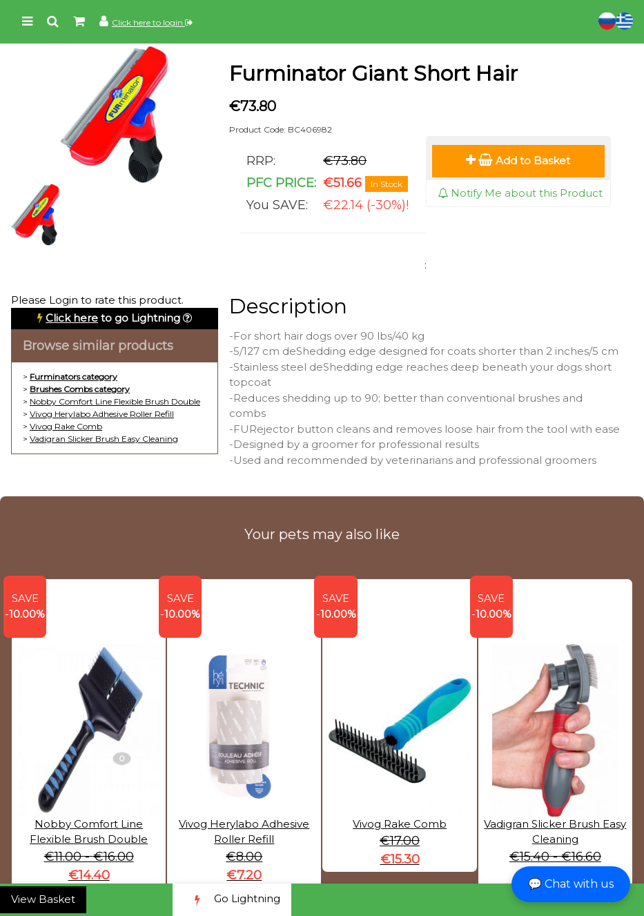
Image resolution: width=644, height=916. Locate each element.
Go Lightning (232, 899)
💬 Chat (571, 883)
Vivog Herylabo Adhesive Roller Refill (102, 414)
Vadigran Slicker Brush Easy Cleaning (104, 438)
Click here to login (152, 22)
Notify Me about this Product (520, 192)
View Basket (43, 899)
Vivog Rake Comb (66, 426)
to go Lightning (113, 317)
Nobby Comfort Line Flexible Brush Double (115, 401)
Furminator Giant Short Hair (373, 73)
